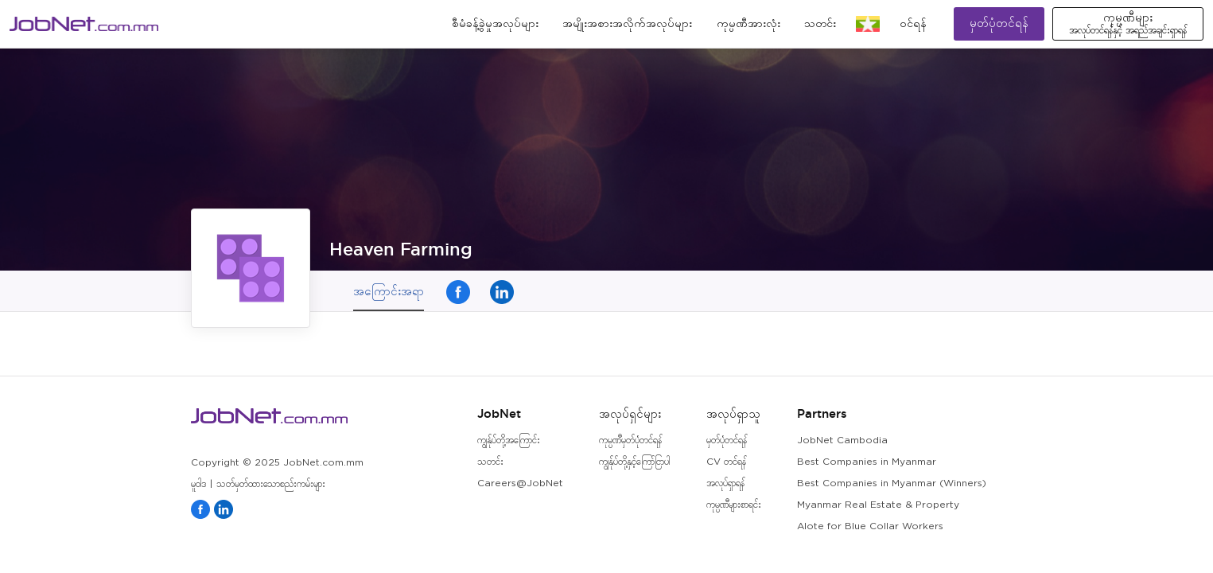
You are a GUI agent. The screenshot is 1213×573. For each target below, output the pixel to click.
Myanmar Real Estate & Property (878, 505)
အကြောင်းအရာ (388, 291)
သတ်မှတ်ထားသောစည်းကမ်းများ (270, 484)
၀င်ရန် (913, 24)
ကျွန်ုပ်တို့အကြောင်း (508, 440)
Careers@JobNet (520, 483)
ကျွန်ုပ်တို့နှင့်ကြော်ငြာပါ (634, 462)
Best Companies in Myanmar (866, 462)
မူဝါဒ (198, 484)
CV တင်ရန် (726, 462)
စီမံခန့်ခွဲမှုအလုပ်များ (495, 24)
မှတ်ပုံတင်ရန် (999, 23)
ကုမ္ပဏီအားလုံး (748, 24)
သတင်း (820, 24)
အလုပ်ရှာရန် (725, 483)
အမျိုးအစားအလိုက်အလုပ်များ (627, 24)
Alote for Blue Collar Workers (870, 526)
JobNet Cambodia (842, 440)
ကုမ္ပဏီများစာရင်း (733, 505)
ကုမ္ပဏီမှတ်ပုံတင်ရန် (630, 440)
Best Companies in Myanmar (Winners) (891, 483)
